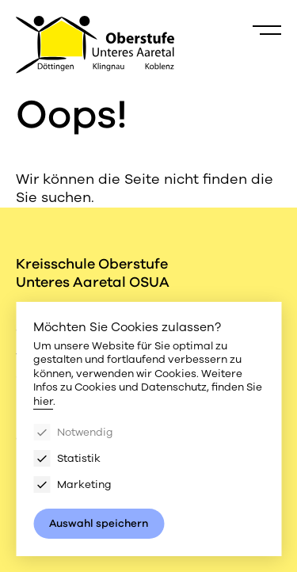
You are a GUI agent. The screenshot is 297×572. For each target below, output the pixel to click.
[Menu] (267, 30)
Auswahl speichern (98, 523)
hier (43, 401)
